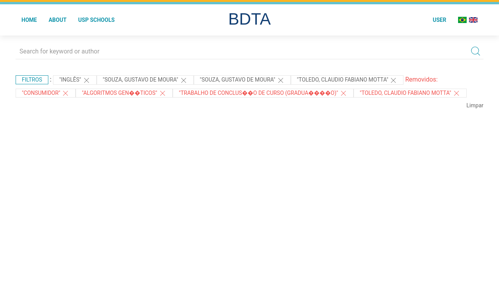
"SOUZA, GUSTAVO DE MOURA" (242, 80)
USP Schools (96, 20)
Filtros (32, 79)
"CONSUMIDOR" (45, 93)
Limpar (475, 105)
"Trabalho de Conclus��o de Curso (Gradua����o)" (263, 93)
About (58, 20)
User (439, 20)
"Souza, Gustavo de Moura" (145, 80)
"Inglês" (74, 80)
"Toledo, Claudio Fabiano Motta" (347, 80)
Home (29, 20)
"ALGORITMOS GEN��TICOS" (124, 93)
